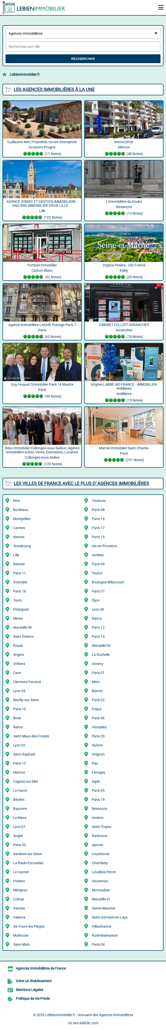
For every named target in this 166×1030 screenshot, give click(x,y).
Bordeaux (20, 510)
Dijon (96, 600)
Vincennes (100, 881)
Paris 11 (19, 573)
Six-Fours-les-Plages (29, 926)
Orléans (19, 664)
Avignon (98, 754)
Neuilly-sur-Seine (26, 700)
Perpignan (21, 609)
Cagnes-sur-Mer (25, 781)
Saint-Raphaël (24, 754)
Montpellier (21, 519)
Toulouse (99, 501)
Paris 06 (98, 718)
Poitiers (19, 881)
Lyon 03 (19, 691)
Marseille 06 (101, 646)
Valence (19, 917)
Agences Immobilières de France (41, 968)
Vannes (19, 908)
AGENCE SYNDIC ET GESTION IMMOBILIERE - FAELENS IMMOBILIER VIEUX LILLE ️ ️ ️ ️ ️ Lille (42, 210)
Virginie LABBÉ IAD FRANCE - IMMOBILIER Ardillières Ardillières (124, 393)
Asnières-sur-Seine (27, 854)
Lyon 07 (19, 827)
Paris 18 (19, 591)
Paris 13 (19, 763)
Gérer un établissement (34, 981)
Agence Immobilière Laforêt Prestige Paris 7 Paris (42, 331)
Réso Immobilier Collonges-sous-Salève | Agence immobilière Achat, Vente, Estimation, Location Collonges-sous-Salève (42, 456)
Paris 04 (98, 944)
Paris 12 (98, 627)
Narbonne (99, 836)
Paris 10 (19, 709)
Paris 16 (98, 519)
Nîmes (18, 618)
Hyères (97, 745)
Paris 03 (19, 845)
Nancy (97, 618)
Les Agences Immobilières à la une (54, 89)
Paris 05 (98, 790)
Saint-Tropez (101, 827)
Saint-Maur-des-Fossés (31, 736)
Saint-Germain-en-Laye (110, 917)
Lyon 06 (98, 609)
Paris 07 (98, 591)
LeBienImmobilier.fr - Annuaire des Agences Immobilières (89, 1015)
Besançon (99, 809)
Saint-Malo (21, 944)
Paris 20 (98, 736)
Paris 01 (98, 673)
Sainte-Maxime (103, 908)
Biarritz (97, 691)
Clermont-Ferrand (27, 682)
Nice (16, 501)
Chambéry (100, 863)
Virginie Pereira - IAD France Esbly (124, 271)
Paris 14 (98, 637)
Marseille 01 (101, 899)
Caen (17, 673)
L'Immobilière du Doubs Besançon (124, 208)
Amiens (97, 818)
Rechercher (83, 59)
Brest (17, 718)
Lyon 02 (19, 745)
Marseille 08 (22, 627)
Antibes (98, 555)
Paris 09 (98, 564)
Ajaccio (97, 845)
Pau (95, 763)
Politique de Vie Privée (33, 999)
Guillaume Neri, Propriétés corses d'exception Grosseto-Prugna (42, 148)
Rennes (19, 564)
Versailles (99, 727)
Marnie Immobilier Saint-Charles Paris (124, 454)
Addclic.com (88, 1023)
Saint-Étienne (23, 637)
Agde (96, 781)
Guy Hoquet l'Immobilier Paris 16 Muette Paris (42, 391)
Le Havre (20, 790)
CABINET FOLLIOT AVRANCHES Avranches (124, 331)
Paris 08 (98, 510)
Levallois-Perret (104, 872)
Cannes (19, 528)
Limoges (98, 772)
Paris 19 (98, 800)
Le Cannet (21, 872)
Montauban (101, 890)
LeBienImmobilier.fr (25, 74)
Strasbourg (22, 546)
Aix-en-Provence (104, 546)
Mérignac (20, 890)
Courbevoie (100, 854)
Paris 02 (98, 700)
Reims (18, 727)
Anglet (18, 836)
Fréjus (96, 709)
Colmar (18, 899)
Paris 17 (98, 528)
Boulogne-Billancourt (108, 582)
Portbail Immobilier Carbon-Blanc (42, 271)
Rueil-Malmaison (105, 935)
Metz (96, 682)
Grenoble (20, 582)
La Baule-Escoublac (28, 863)
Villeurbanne (101, 926)
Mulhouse (20, 935)
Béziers (18, 800)
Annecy (97, 664)
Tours (17, 600)
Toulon (97, 573)
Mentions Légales (29, 990)
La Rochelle (101, 655)
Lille (16, 555)
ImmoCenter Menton (124, 148)
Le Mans (19, 818)
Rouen (18, 646)
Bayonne (20, 809)
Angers (18, 655)
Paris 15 (98, 537)
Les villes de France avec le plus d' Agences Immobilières (81, 483)
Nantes (18, 537)
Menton (19, 772)
